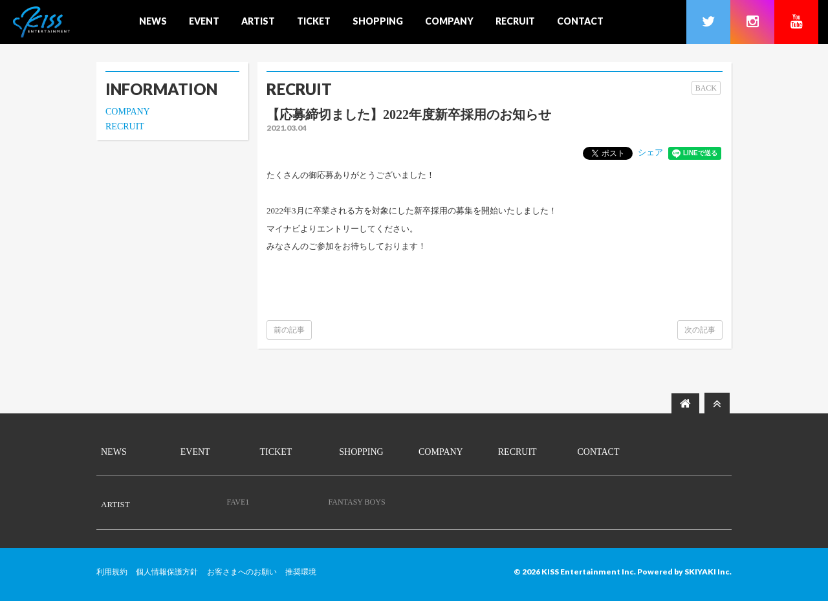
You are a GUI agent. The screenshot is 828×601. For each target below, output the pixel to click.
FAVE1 (237, 502)
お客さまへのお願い (242, 571)
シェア (650, 152)
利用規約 (111, 571)
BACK (706, 88)
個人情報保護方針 (167, 571)
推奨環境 (300, 571)
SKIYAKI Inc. (708, 571)
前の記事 (289, 329)
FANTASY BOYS (357, 502)
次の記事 (699, 329)
